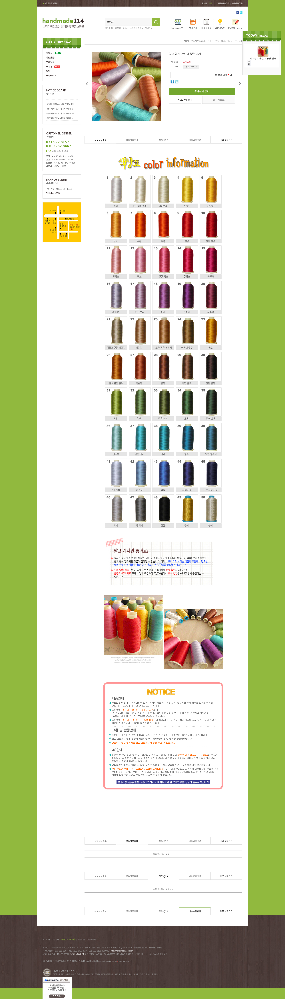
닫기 (249, 62)
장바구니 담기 (201, 91)
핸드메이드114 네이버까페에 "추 (60, 113)
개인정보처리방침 (68, 939)
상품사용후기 (132, 140)
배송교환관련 (195, 140)
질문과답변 (91, 939)
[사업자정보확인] (77, 954)
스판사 (133, 28)
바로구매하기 (185, 99)
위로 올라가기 (226, 140)
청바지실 (148, 28)
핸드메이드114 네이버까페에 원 (60, 109)
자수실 (140, 28)
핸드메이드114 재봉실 (201, 41)
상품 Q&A (163, 140)
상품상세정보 (101, 140)
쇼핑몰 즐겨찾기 (50, 3)
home (186, 41)
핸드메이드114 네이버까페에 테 (60, 118)
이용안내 (55, 939)
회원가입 (212, 3)
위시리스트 (218, 99)
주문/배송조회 (224, 3)
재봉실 (118, 28)
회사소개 (46, 939)
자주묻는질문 (237, 3)
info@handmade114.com (122, 951)
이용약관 (81, 939)
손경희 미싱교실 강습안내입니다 (60, 104)
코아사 (125, 28)
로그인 (204, 3)
